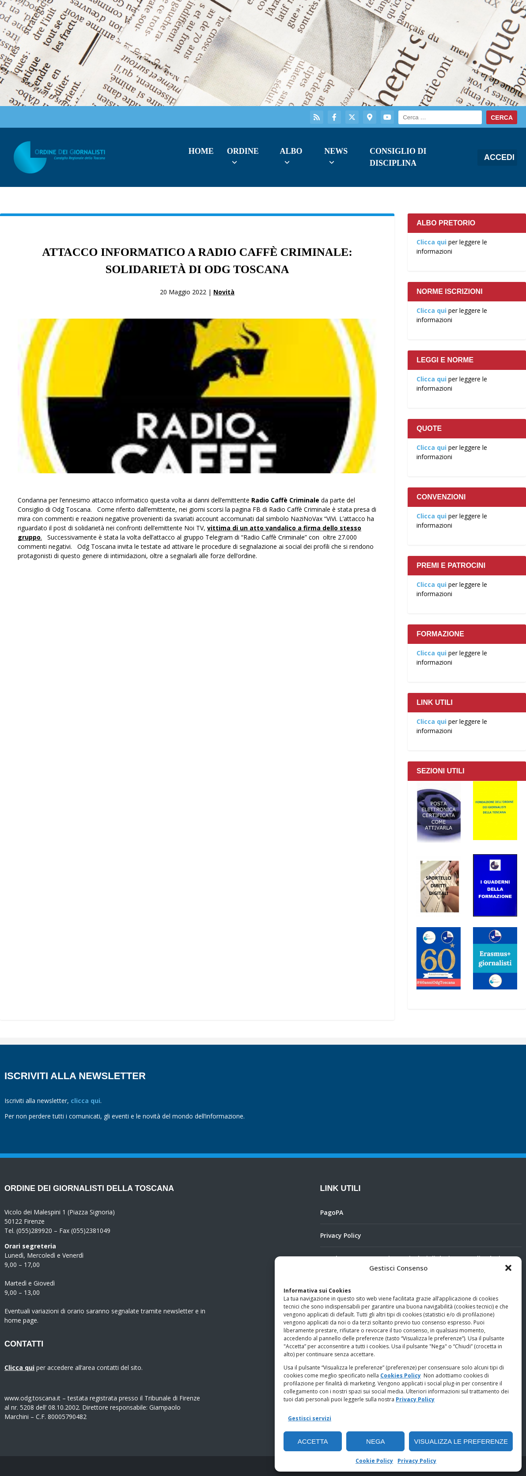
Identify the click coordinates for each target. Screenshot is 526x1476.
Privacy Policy (415, 1399)
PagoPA (331, 1212)
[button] (508, 1267)
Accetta (313, 1441)
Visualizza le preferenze (461, 1441)
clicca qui (85, 1100)
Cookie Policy (374, 1461)
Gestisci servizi (309, 1418)
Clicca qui (431, 242)
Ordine (243, 151)
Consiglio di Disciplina (398, 157)
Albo (291, 151)
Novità (224, 292)
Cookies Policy (400, 1375)
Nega (375, 1441)
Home (201, 151)
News (336, 151)
